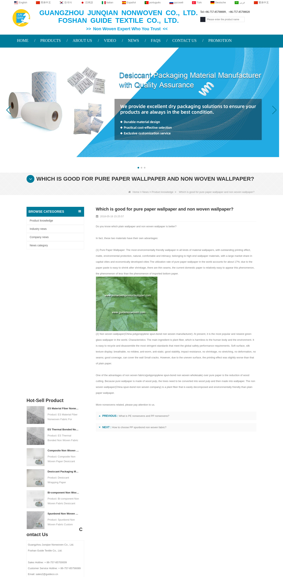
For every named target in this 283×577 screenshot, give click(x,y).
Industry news (38, 228)
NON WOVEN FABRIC (173, 549)
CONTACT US (184, 40)
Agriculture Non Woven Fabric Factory (179, 561)
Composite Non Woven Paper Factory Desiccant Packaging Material (63, 310)
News (145, 191)
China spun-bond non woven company (137, 387)
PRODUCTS (50, 40)
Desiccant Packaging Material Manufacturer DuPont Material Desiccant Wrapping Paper (63, 331)
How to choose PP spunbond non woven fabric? (139, 427)
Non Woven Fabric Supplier (129, 561)
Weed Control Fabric (171, 518)
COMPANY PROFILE (61, 497)
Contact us (100, 488)
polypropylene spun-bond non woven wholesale (173, 375)
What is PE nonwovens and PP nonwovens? (144, 415)
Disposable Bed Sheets (173, 533)
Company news (39, 237)
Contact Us (57, 505)
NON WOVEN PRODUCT (174, 544)
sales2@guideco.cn (105, 522)
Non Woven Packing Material (176, 528)
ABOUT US (82, 40)
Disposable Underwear (173, 513)
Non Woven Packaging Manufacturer (235, 561)
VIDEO (110, 40)
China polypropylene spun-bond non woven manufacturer (157, 333)
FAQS (156, 40)
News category (39, 245)
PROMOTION (220, 40)
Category (172, 488)
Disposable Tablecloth (172, 508)
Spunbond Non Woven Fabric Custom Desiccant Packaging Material (63, 373)
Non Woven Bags (169, 538)
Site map (54, 520)
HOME (22, 40)
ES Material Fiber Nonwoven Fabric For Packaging (63, 268)
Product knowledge (163, 191)
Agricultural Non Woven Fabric (177, 503)
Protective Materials (171, 498)
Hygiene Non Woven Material (177, 523)
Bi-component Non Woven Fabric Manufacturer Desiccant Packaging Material (63, 352)
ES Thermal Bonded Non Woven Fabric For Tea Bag (63, 289)
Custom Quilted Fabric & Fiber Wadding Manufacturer (68, 561)
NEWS (133, 40)
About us (56, 488)
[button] (138, 167)
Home (134, 191)
